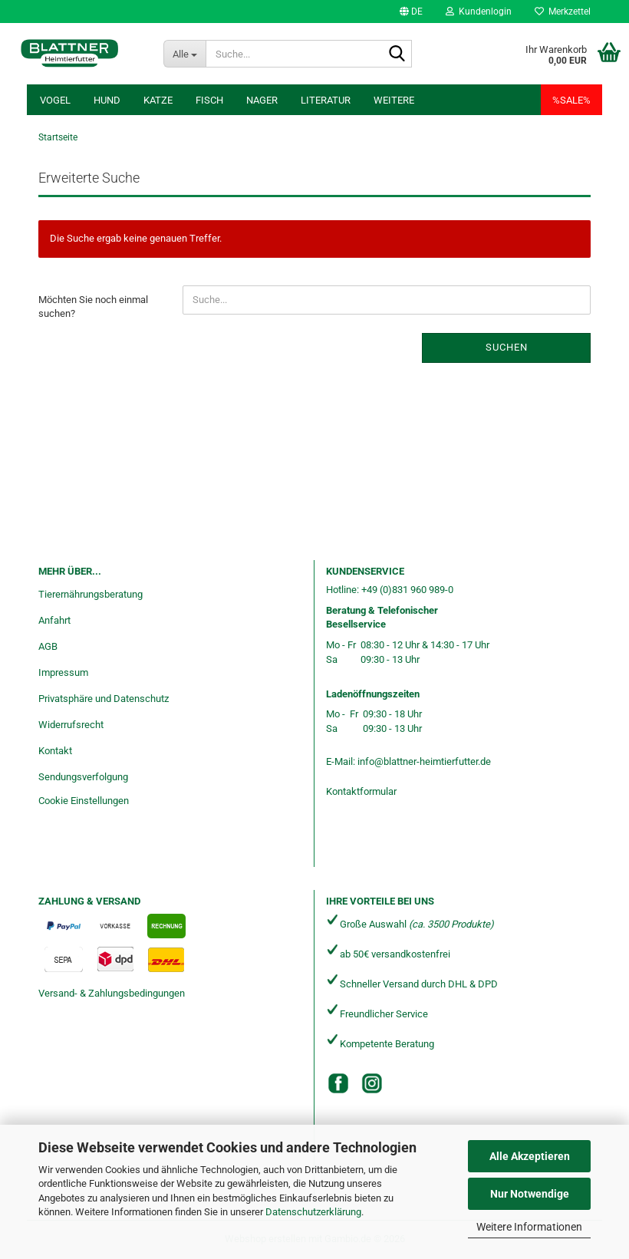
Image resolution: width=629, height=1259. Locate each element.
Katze (158, 100)
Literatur (326, 100)
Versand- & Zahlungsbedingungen (111, 993)
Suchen (507, 347)
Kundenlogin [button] (479, 11)
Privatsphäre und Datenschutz (103, 698)
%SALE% (571, 100)
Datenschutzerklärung (313, 1212)
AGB (48, 646)
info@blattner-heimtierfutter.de (424, 761)
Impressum (63, 672)
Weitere (394, 100)
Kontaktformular (361, 791)
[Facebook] (338, 1083)
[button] (411, 11)
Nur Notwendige (529, 1194)
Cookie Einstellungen (83, 800)
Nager (262, 100)
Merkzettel (563, 11)
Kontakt (55, 750)
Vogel (55, 100)
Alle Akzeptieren (529, 1156)
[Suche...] (184, 54)
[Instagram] (372, 1083)
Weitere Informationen (529, 1227)
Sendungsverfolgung (83, 777)
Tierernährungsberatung (90, 594)
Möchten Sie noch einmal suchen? (93, 307)
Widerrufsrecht (71, 724)
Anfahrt (54, 620)
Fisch (209, 100)
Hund (107, 100)
